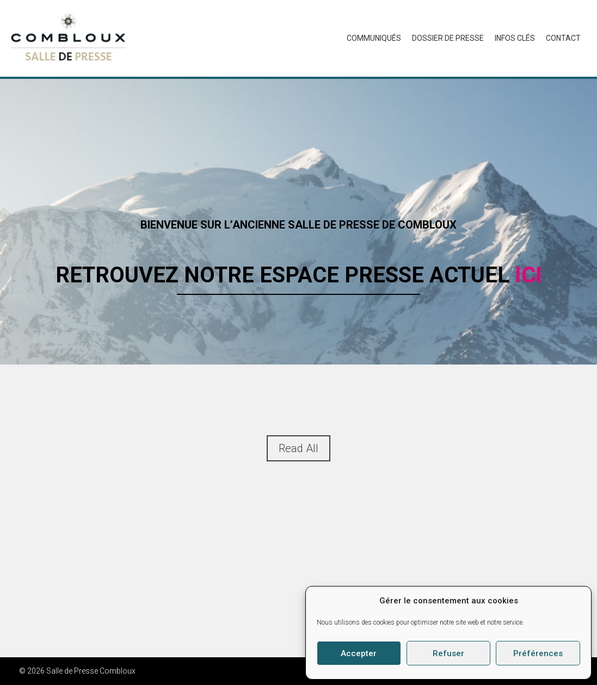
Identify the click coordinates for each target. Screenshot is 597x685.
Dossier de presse (448, 38)
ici (528, 275)
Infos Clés (515, 38)
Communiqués (374, 38)
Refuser (448, 653)
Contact (563, 38)
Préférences (538, 653)
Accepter (359, 653)
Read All (298, 448)
